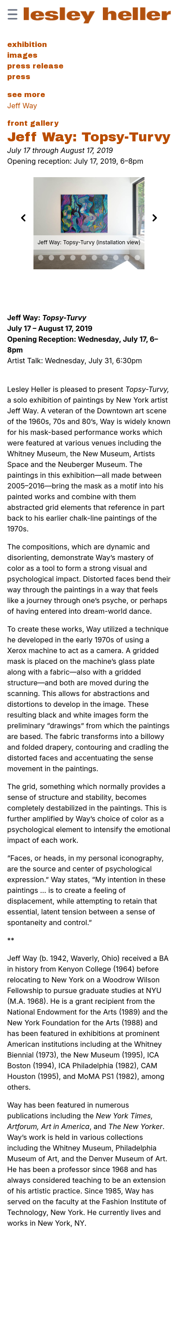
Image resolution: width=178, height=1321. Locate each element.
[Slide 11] (116, 257)
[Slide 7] (73, 257)
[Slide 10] (105, 257)
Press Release (35, 66)
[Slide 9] (94, 257)
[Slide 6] (62, 257)
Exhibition (27, 44)
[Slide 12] (126, 257)
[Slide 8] (83, 257)
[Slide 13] (137, 257)
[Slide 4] (40, 257)
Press (18, 77)
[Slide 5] (51, 257)
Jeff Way (22, 105)
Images (22, 55)
